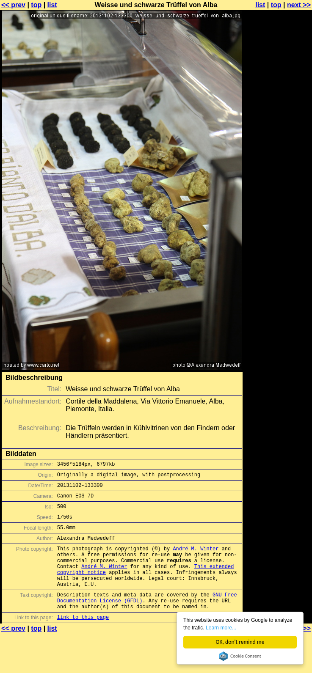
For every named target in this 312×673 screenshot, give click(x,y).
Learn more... (247, 627)
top (36, 4)
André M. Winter (195, 559)
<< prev (13, 4)
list (52, 4)
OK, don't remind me (240, 642)
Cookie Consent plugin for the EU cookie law (240, 656)
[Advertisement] (278, 108)
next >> (299, 4)
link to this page (83, 641)
